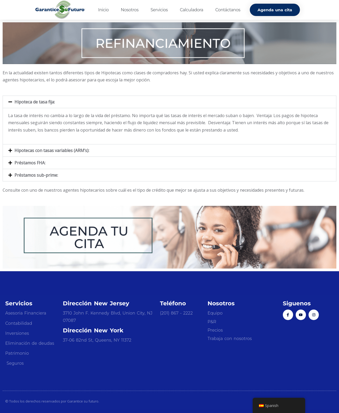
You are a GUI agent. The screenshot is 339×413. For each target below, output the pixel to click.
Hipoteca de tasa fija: (34, 102)
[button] (169, 102)
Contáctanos (227, 9)
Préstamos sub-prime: (36, 175)
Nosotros (129, 9)
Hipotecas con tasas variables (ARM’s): (51, 150)
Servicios (159, 9)
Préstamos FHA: (29, 163)
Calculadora (191, 9)
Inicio (103, 9)
